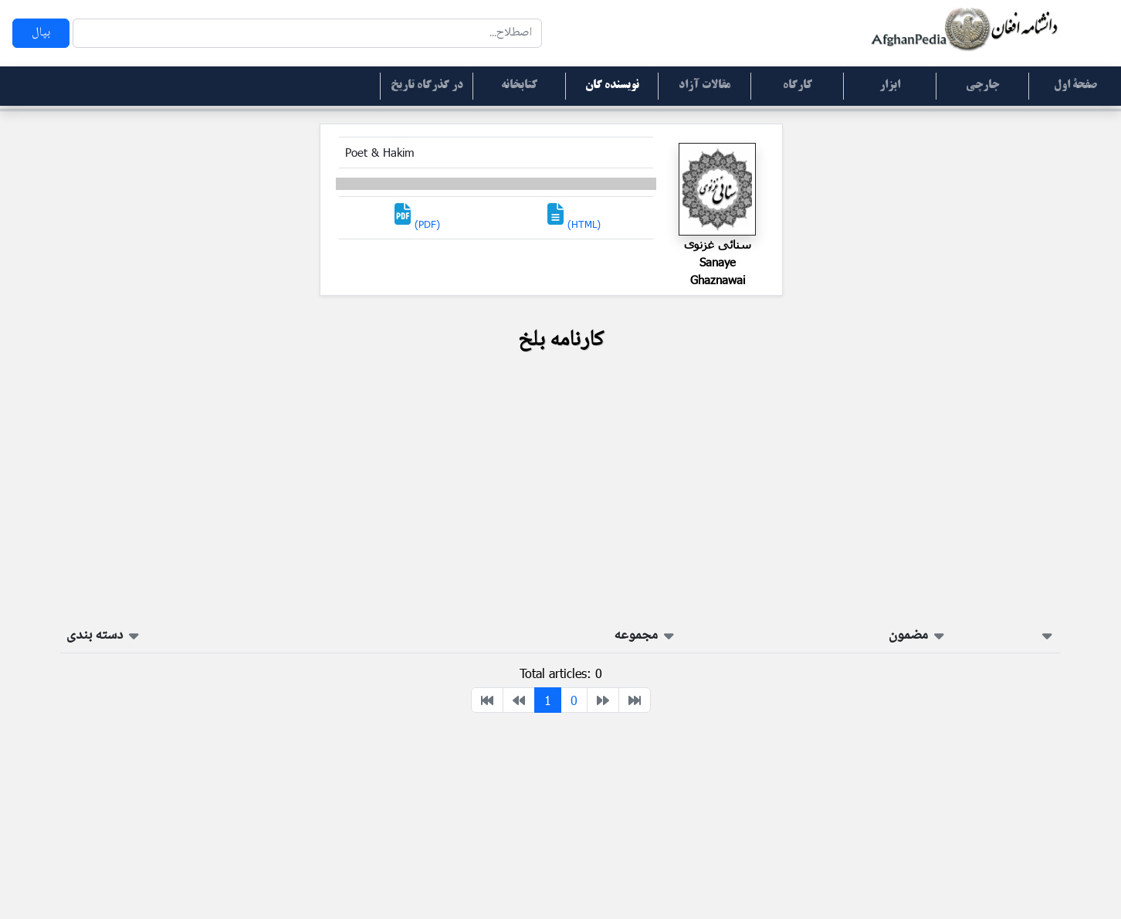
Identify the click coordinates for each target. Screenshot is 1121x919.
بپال (41, 32)
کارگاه (797, 86)
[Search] (307, 33)
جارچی (982, 86)
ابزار (889, 86)
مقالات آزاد (704, 86)
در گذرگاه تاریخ (427, 86)
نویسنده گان (612, 86)
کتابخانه (519, 86)
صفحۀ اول (1075, 86)
